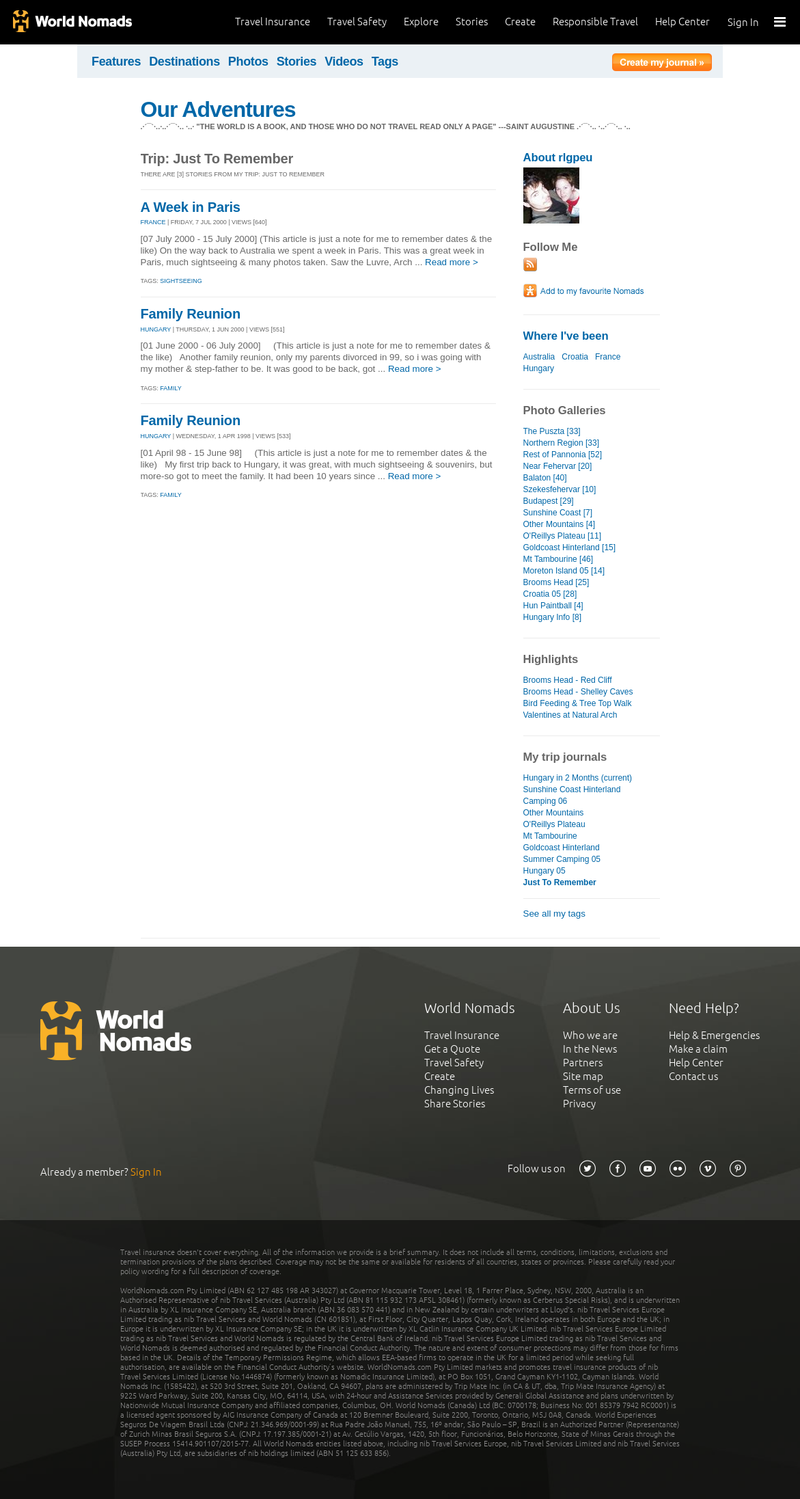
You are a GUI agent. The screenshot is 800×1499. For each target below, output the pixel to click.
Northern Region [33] (561, 443)
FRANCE (153, 222)
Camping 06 (545, 801)
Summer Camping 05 (562, 859)
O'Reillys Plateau (554, 824)
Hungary (538, 368)
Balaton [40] (545, 478)
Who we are (590, 1035)
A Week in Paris (190, 207)
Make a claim (698, 1049)
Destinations (184, 61)
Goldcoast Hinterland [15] (569, 547)
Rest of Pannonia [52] (563, 454)
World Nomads (71, 22)
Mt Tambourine (550, 836)
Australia (539, 357)
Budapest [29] (548, 501)
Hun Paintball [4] (553, 605)
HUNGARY (156, 329)
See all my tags (554, 913)
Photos (248, 61)
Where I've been (566, 335)
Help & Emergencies (714, 1035)
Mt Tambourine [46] (558, 559)
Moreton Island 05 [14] (564, 571)
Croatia (575, 357)
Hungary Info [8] (552, 617)
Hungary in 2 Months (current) (578, 778)
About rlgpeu (558, 157)
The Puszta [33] (552, 431)
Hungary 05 (544, 871)
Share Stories (454, 1103)
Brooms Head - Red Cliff (567, 680)
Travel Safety (357, 21)
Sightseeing (181, 281)
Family (170, 388)
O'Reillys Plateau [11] (562, 536)
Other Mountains (553, 813)
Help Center (682, 21)
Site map (583, 1076)
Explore (421, 21)
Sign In (743, 22)
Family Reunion (190, 313)
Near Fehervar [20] (557, 466)
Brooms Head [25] (556, 582)
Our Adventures (218, 109)
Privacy (579, 1103)
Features (116, 61)
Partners (583, 1062)
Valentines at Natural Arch (570, 715)
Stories (472, 21)
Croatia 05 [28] (550, 594)
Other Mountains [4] (559, 524)
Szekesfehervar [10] (559, 489)
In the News (590, 1049)
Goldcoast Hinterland (561, 847)
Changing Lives (459, 1090)
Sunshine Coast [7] (558, 512)
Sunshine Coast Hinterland (572, 789)
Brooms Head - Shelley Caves (578, 692)
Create (520, 21)
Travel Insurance (272, 21)
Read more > (451, 262)
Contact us (693, 1076)
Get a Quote (452, 1049)
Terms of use (592, 1090)
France (607, 357)
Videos (344, 61)
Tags (385, 61)
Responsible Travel (595, 21)
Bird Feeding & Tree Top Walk (577, 703)
